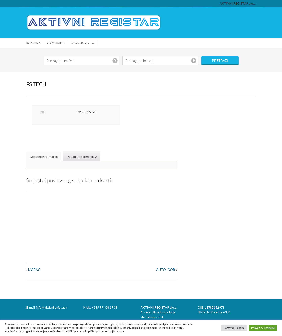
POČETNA (33, 43)
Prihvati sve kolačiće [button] (263, 327)
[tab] (44, 156)
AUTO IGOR (165, 270)
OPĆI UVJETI (56, 43)
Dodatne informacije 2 (81, 156)
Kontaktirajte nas (83, 43)
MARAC (34, 270)
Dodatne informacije (44, 156)
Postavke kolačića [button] (234, 327)
